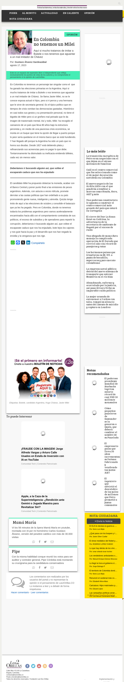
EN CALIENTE (71, 13)
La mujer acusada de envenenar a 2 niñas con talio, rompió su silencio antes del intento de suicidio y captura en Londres (102, 302)
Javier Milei (64, 403)
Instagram (51, 666)
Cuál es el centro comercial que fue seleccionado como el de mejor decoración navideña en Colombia (102, 173)
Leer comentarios (39, 592)
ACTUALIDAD (49, 13)
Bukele (22, 403)
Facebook (27, 666)
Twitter (33, 666)
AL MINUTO (29, 13)
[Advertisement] (43, 280)
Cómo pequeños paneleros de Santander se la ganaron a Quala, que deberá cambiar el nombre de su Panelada (111, 422)
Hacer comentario (20, 592)
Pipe (16, 551)
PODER (13, 13)
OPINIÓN (89, 13)
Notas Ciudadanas (101, 595)
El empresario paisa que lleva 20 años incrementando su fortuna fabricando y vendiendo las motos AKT (113, 458)
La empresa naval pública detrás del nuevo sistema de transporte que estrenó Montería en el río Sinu (102, 272)
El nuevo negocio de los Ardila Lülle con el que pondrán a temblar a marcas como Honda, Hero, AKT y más (102, 189)
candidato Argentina (35, 403)
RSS (45, 666)
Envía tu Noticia (103, 521)
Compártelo (38, 243)
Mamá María (24, 522)
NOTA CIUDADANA (20, 18)
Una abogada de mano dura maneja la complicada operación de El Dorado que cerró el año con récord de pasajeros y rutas (102, 241)
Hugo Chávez (51, 403)
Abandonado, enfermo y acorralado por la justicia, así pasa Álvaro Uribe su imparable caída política (101, 286)
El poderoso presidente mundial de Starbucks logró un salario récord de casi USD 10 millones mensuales (111, 390)
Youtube (39, 666)
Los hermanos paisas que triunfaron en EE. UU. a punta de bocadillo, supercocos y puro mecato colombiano (100, 257)
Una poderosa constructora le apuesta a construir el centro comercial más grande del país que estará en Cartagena (102, 205)
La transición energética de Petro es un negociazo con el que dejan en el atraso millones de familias (102, 159)
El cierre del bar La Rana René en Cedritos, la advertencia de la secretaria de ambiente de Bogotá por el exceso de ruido (101, 223)
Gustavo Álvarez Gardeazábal (31, 62)
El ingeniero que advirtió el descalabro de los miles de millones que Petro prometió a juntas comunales (111, 492)
